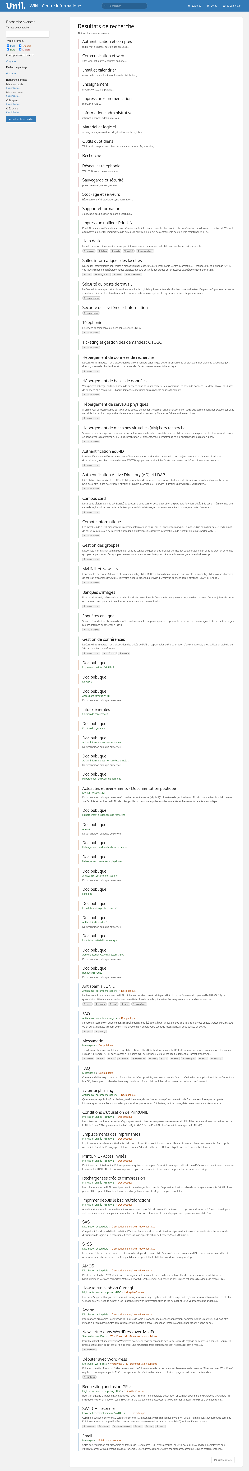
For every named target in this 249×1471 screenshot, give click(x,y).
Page (11, 45)
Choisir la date (13, 88)
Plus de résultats (223, 1459)
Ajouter (11, 61)
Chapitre (25, 45)
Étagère (24, 49)
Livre (11, 49)
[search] (124, 6)
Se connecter (232, 5)
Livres (212, 5)
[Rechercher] (105, 5)
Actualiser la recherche (21, 119)
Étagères (194, 5)
